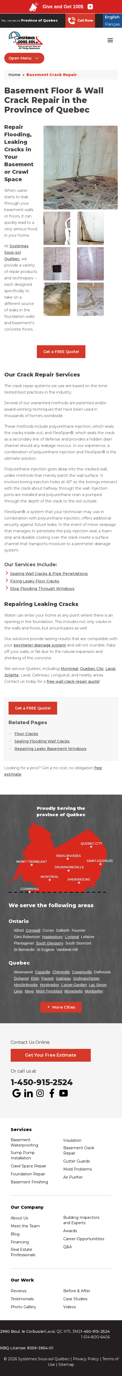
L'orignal (72, 937)
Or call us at (23, 1071)
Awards (70, 1230)
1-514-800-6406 (95, 1337)
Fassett (47, 978)
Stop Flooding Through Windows (42, 588)
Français (112, 24)
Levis (18, 991)
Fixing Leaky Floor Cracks (34, 581)
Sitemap (66, 1364)
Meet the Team (25, 1226)
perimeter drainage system (40, 645)
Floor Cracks (26, 733)
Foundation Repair (28, 1174)
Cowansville (82, 972)
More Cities (64, 1007)
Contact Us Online (30, 1042)
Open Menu (24, 58)
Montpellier (94, 991)
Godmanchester (86, 978)
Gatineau (63, 978)
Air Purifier (73, 1177)
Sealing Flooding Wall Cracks (42, 741)
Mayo (29, 991)
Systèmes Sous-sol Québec (16, 252)
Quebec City (92, 668)
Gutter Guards (76, 1161)
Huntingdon (49, 985)
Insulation (72, 1140)
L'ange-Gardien (74, 985)
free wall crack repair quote (73, 681)
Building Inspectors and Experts (81, 1220)
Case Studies (75, 1298)
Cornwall (33, 930)
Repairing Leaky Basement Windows (50, 748)
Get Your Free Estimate (50, 1055)
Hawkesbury (52, 937)
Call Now (80, 20)
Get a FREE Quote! (61, 351)
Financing (20, 1242)
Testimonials (22, 1298)
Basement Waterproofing (24, 1142)
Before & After (76, 1290)
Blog (15, 1234)
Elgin (35, 978)
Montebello (73, 991)
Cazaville (42, 972)
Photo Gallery (23, 1306)
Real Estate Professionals (23, 1252)
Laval (110, 668)
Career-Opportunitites (83, 1238)
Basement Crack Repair (78, 1150)
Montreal (69, 668)
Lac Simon (98, 985)
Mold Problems (77, 1169)
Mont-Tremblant (49, 991)
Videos (69, 1306)
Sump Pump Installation (23, 1155)
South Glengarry (49, 943)
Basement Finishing (29, 1182)
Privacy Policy (86, 1359)
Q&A (67, 1246)
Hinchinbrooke (26, 985)
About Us (19, 1218)
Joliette (11, 675)
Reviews (18, 1290)
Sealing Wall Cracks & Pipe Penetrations (49, 573)
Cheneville (61, 972)
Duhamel (21, 978)
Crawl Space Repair (28, 1166)
